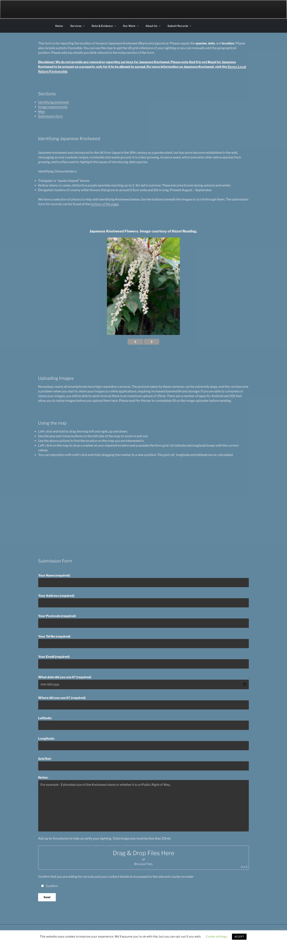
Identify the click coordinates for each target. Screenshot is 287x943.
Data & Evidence (104, 25)
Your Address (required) (143, 600)
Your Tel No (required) (143, 641)
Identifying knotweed (53, 102)
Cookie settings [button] (216, 936)
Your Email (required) (143, 661)
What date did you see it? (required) (143, 682)
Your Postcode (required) (143, 621)
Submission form (50, 116)
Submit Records (179, 25)
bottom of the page (105, 204)
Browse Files (143, 864)
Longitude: (143, 743)
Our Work (131, 25)
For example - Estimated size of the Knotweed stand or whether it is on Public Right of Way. (143, 805)
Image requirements (52, 107)
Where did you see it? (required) (143, 703)
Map (41, 111)
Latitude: (143, 723)
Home (59, 25)
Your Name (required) (143, 580)
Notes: (143, 803)
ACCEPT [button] (239, 936)
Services (77, 25)
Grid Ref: (143, 764)
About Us (153, 25)
